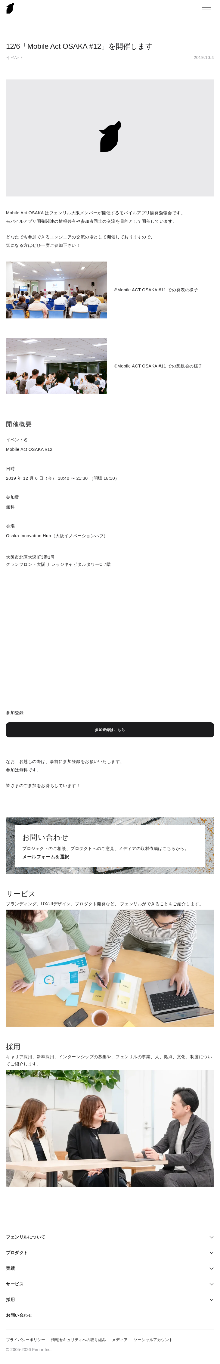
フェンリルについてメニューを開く (209, 1237)
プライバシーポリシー (25, 1340)
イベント (14, 57)
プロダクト (17, 1252)
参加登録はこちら (110, 730)
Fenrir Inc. (10, 8)
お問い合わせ (19, 1315)
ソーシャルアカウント (153, 1340)
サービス (14, 1284)
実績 (10, 1268)
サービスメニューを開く (209, 1283)
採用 (10, 1299)
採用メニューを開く (209, 1299)
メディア (120, 1340)
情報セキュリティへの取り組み (78, 1340)
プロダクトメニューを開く (209, 1252)
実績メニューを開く (209, 1268)
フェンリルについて (25, 1237)
